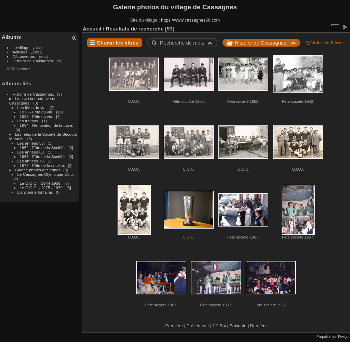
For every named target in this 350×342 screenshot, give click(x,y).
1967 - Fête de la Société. (43, 156)
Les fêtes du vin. (32, 107)
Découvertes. (24, 56)
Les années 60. (31, 152)
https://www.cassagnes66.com (190, 20)
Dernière (258, 325)
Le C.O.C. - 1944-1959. (41, 183)
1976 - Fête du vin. (36, 112)
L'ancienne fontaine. (35, 192)
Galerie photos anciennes (37, 170)
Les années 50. (31, 143)
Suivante (237, 325)
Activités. (21, 52)
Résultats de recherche (134, 29)
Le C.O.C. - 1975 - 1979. (42, 187)
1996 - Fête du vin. (36, 116)
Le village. (22, 47)
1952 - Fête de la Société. (43, 147)
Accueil (92, 29)
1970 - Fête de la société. (42, 165)
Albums (11, 37)
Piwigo (343, 336)
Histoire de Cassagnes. (33, 61)
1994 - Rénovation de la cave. (46, 125)
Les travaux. (28, 121)
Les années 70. (31, 161)
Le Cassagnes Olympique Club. (45, 174)
